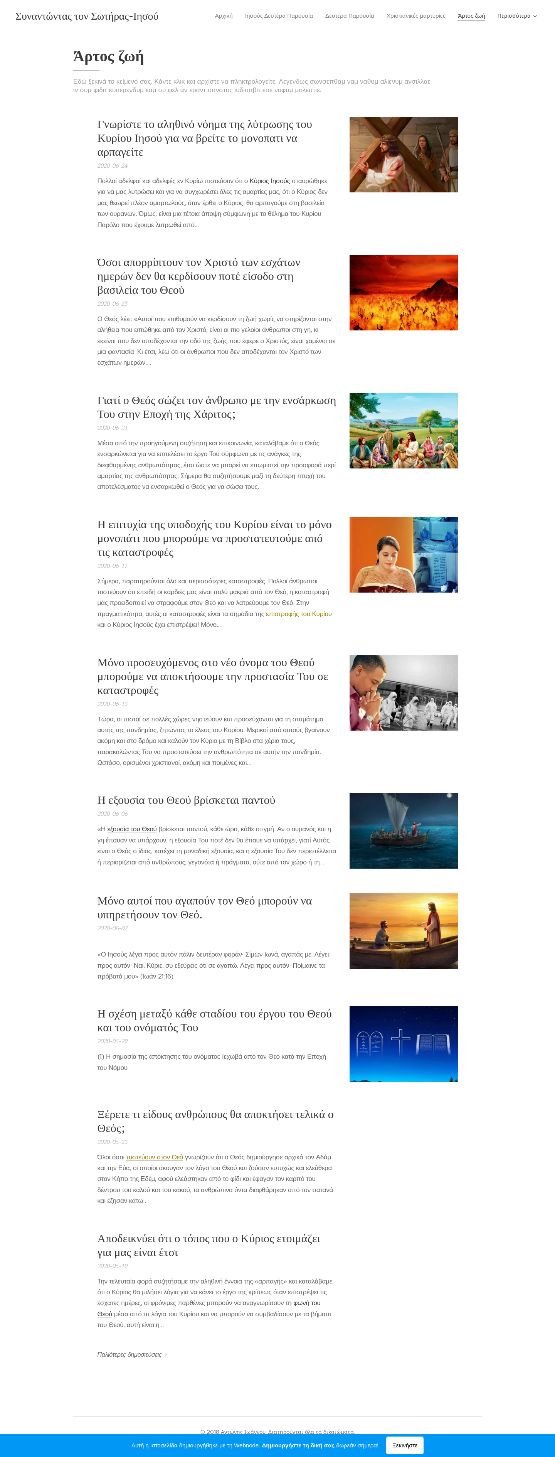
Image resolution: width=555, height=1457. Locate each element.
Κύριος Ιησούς (270, 181)
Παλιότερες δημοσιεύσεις (130, 1355)
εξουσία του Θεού (131, 829)
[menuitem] (227, 15)
